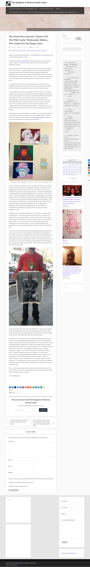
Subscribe (43, 410)
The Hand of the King (40, 50)
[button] (10, 387)
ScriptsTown (20, 565)
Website (10, 472)
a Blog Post (24, 61)
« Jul (70, 178)
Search (64, 35)
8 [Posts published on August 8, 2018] (69, 167)
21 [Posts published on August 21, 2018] (66, 172)
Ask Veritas (79, 38)
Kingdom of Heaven (16, 50)
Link (18, 61)
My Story (58, 8)
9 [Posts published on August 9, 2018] (72, 167)
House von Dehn (24, 47)
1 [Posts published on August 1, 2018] (69, 164)
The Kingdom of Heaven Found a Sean (29, 2)
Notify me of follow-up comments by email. (21, 482)
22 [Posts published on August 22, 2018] (69, 172)
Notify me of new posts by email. (18, 486)
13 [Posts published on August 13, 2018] (64, 169)
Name (10, 460)
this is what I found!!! (38, 117)
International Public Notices (46, 8)
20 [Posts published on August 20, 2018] (64, 172)
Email (10, 466)
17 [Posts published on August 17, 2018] (75, 169)
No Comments (35, 47)
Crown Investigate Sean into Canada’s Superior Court (23, 8)
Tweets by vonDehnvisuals (68, 553)
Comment (11, 441)
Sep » (74, 178)
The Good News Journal (28, 50)
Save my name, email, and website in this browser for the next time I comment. (31, 479)
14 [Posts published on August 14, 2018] (66, 169)
